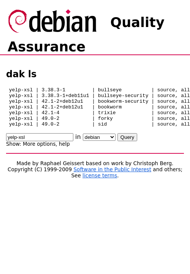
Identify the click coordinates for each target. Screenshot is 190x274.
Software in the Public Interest (112, 177)
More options (39, 152)
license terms (99, 183)
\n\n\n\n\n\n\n (99, 145)
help (64, 152)
